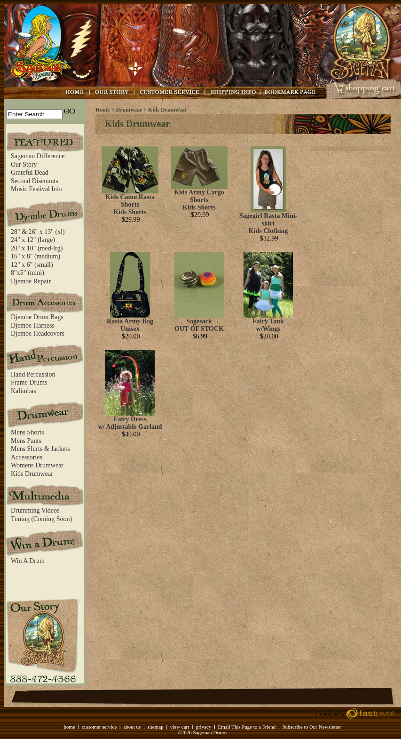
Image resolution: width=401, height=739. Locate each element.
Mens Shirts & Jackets (40, 448)
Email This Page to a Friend (246, 727)
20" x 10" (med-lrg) (37, 248)
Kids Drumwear (32, 473)
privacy (203, 727)
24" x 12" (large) (33, 239)
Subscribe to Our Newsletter (311, 727)
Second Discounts (34, 181)
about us (132, 727)
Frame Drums (29, 382)
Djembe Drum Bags (37, 317)
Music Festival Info (37, 189)
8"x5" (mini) (27, 272)
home (69, 727)
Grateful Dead (29, 172)
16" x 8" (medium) (35, 256)
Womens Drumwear (37, 465)
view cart (179, 727)
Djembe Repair (31, 281)
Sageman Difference (37, 156)
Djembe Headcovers (37, 333)
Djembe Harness (33, 325)
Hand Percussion (33, 374)
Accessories (26, 457)
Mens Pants (26, 440)
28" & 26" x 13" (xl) (38, 231)
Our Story (24, 164)
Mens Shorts (27, 432)
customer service (99, 727)
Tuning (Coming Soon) (41, 518)
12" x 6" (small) (32, 264)
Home (102, 109)
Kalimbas (23, 390)
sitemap (155, 727)
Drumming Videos (35, 510)
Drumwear (129, 109)
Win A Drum (28, 560)
